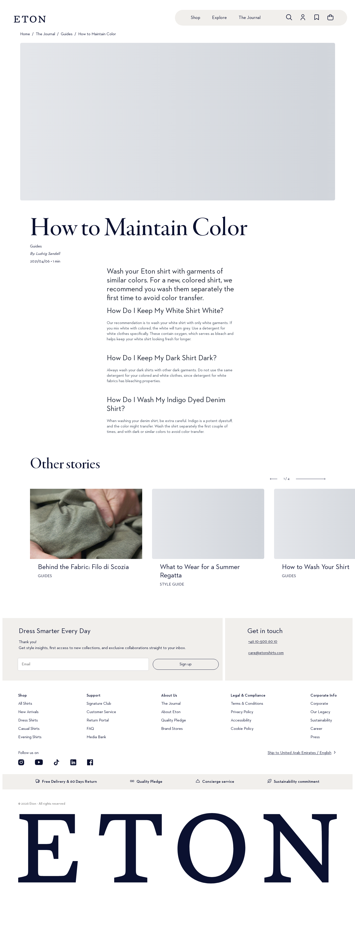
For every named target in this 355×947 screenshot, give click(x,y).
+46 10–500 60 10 (262, 642)
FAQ (90, 729)
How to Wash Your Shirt (319, 567)
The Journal (250, 18)
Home (25, 34)
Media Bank (96, 737)
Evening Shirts (30, 737)
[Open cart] (330, 17)
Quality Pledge (173, 720)
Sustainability (321, 720)
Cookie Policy (242, 729)
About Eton (171, 712)
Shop (195, 18)
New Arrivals (28, 712)
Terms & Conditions (247, 704)
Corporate (319, 704)
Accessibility (241, 720)
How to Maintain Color (97, 34)
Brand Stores (172, 729)
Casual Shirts (29, 729)
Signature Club (99, 704)
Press (315, 737)
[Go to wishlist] (317, 17)
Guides (67, 34)
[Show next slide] (310, 479)
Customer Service (101, 712)
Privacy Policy (242, 712)
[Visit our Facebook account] (90, 762)
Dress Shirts (28, 720)
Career (316, 729)
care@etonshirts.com (266, 653)
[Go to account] (303, 17)
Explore (219, 18)
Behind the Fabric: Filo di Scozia (86, 567)
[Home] (177, 848)
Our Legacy (320, 712)
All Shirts (25, 704)
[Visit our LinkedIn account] (73, 762)
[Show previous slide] (273, 479)
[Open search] (289, 17)
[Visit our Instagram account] (21, 762)
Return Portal (98, 720)
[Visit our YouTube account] (39, 762)
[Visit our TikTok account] (57, 762)
